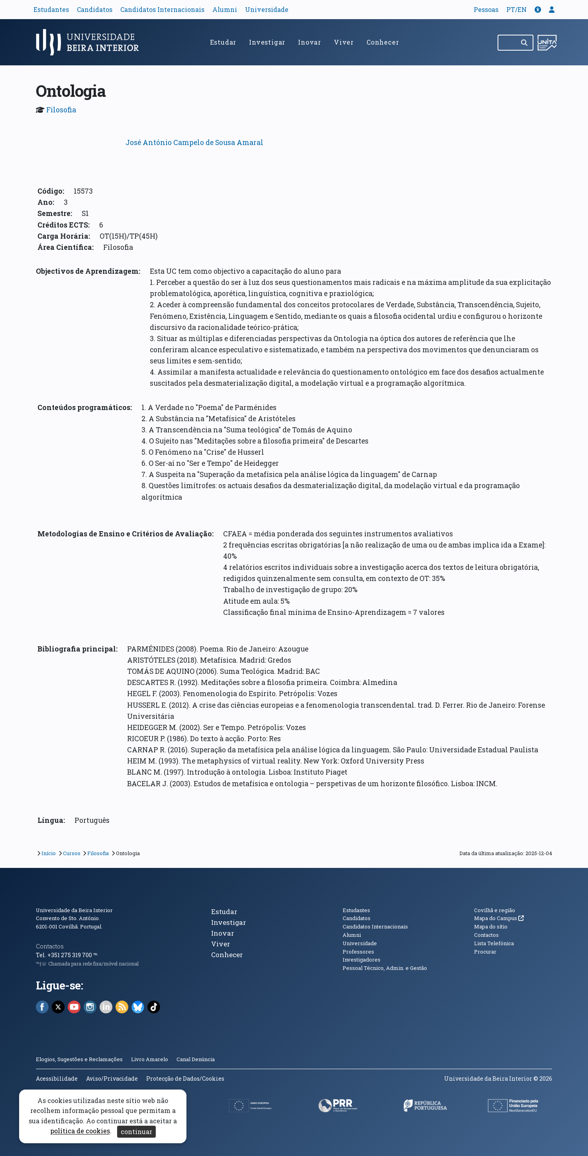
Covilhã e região (494, 910)
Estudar (223, 42)
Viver (344, 42)
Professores (358, 951)
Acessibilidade (57, 1078)
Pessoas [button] (486, 9)
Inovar (309, 42)
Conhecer (383, 42)
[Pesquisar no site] (507, 43)
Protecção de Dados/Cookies (185, 1078)
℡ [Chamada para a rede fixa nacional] (95, 955)
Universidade (266, 9)
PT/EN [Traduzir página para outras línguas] (516, 9)
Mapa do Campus (499, 918)
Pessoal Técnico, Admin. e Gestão (385, 968)
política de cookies (80, 1131)
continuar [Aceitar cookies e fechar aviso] (136, 1131)
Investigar (267, 42)
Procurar (485, 951)
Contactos (50, 946)
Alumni (224, 9)
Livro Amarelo (150, 1059)
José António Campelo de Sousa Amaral (194, 142)
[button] (538, 9)
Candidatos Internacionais (162, 9)
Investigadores (361, 959)
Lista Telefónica (494, 943)
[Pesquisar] (524, 43)
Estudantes (51, 9)
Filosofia (61, 109)
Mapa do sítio (491, 926)
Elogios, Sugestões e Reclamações (79, 1059)
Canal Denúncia (195, 1059)
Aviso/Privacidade (112, 1078)
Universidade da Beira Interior (74, 910)
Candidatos (94, 9)
